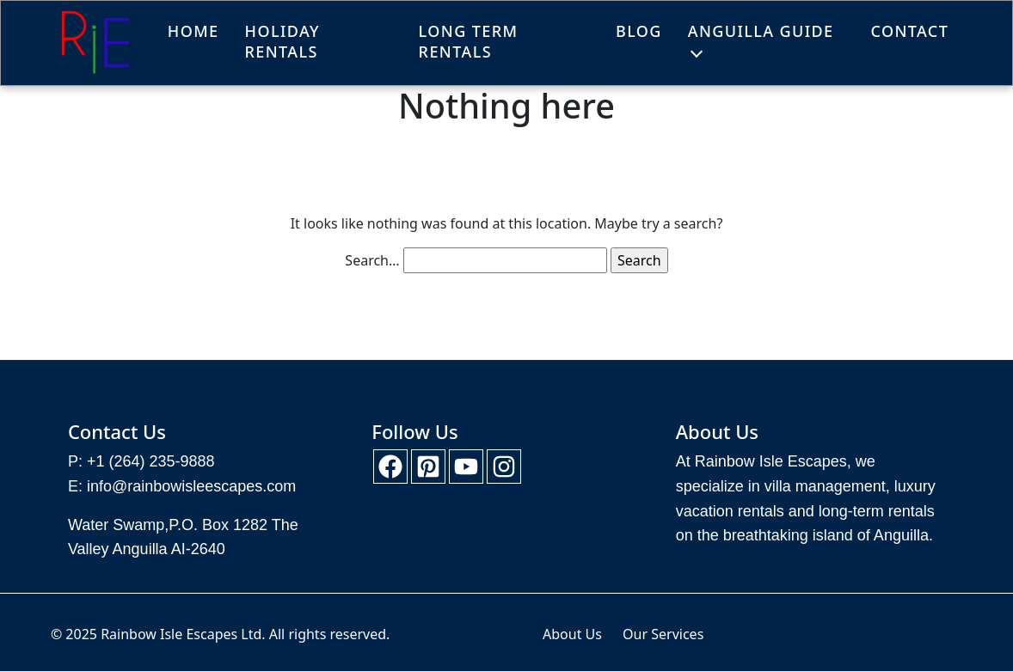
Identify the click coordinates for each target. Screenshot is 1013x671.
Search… (372, 260)
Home (193, 31)
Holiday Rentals (282, 41)
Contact (909, 31)
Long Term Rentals (469, 41)
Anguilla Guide (761, 31)
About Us (572, 634)
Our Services (663, 634)
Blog (639, 31)
